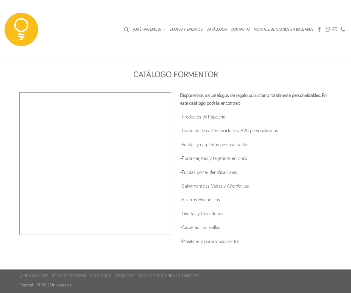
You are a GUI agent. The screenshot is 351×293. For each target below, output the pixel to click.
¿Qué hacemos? (149, 29)
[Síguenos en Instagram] (327, 29)
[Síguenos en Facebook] (319, 29)
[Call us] (342, 29)
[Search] (126, 29)
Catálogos (217, 30)
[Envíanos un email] (335, 29)
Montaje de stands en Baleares (283, 30)
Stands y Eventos (185, 30)
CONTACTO (240, 30)
